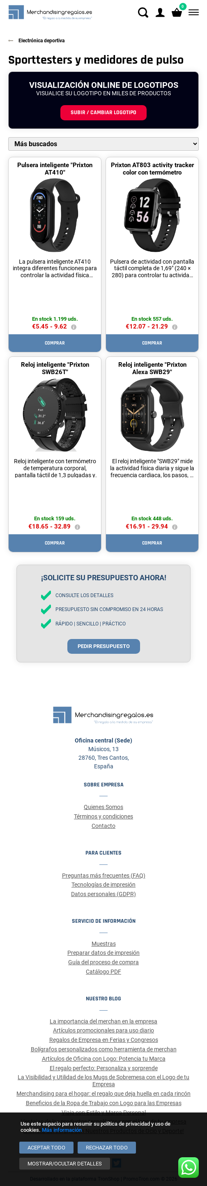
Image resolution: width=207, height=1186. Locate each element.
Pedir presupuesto (104, 646)
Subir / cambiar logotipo (103, 112)
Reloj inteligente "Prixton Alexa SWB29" (152, 368)
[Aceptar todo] (46, 1148)
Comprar (55, 343)
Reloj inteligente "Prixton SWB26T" (55, 368)
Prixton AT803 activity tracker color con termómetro (152, 168)
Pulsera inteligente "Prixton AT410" (54, 168)
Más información (62, 1130)
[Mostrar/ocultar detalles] (64, 1164)
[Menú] (192, 12)
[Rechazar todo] (107, 1148)
